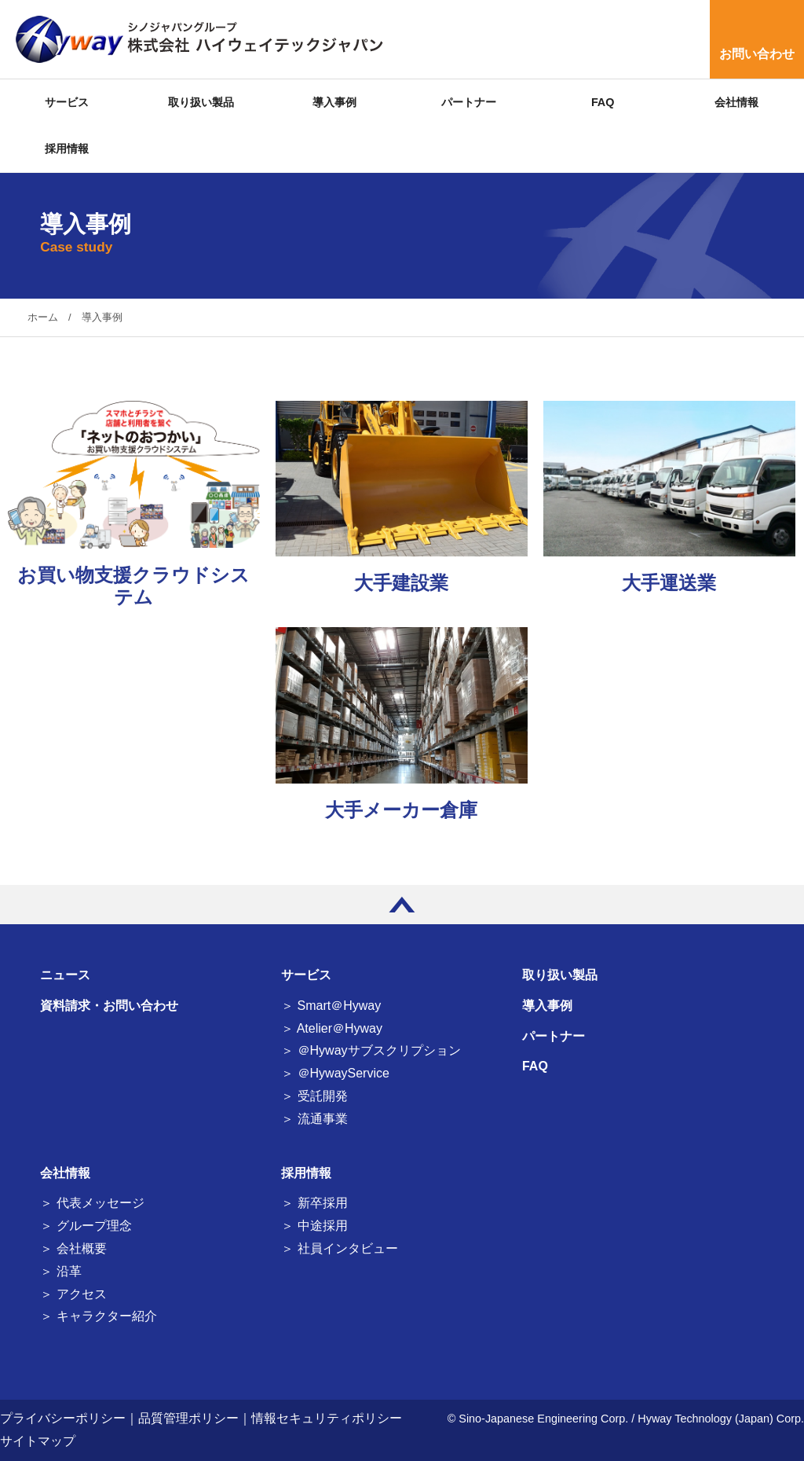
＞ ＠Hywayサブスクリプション (370, 1050)
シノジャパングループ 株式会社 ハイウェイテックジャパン (196, 39)
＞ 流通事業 (314, 1118)
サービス (67, 102)
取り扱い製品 (201, 102)
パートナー (468, 102)
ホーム (42, 317)
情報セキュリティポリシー (326, 1418)
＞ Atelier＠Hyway (331, 1028)
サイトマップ (37, 1441)
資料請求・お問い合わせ (109, 1005)
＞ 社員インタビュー (339, 1248)
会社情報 (736, 102)
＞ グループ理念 (85, 1225)
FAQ (603, 102)
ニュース (65, 975)
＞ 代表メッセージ (92, 1203)
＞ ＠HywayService (335, 1073)
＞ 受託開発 (314, 1096)
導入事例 (334, 102)
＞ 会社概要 (73, 1248)
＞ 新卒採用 (314, 1203)
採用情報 (67, 148)
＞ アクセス (73, 1294)
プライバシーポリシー (63, 1418)
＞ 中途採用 (314, 1225)
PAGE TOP (402, 904)
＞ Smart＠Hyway (331, 1005)
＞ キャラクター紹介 (98, 1316)
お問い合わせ (757, 54)
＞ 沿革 (60, 1271)
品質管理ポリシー (188, 1418)
